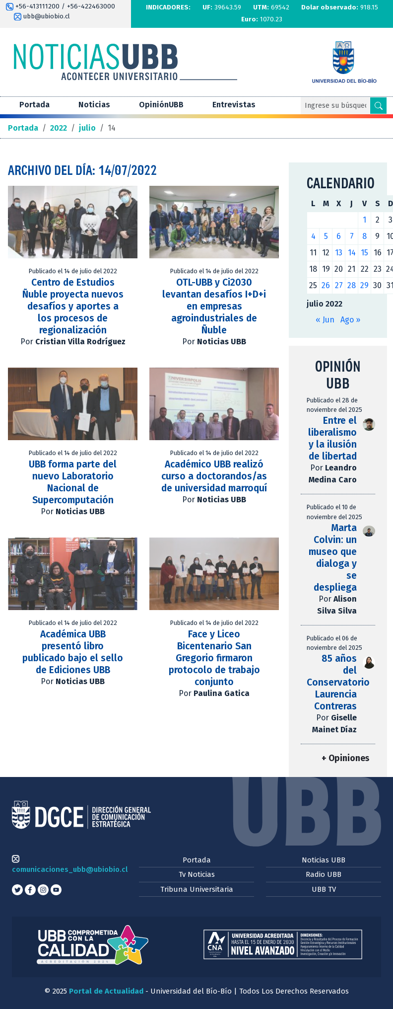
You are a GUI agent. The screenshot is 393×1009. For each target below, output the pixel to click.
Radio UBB (323, 874)
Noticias (94, 104)
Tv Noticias (197, 874)
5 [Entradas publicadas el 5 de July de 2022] (326, 236)
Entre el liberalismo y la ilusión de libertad (332, 438)
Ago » (350, 319)
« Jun (325, 319)
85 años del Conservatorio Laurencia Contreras (338, 682)
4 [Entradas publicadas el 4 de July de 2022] (313, 236)
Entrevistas (234, 104)
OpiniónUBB (161, 104)
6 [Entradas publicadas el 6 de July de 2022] (338, 236)
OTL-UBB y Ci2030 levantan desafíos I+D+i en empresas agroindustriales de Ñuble (214, 306)
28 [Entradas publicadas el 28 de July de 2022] (351, 285)
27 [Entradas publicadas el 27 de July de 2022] (339, 285)
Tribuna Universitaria (196, 889)
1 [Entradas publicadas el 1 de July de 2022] (364, 220)
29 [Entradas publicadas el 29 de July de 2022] (364, 285)
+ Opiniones (345, 758)
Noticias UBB (323, 859)
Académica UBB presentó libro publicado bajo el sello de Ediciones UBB (72, 652)
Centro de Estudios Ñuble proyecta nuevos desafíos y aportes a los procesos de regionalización (73, 306)
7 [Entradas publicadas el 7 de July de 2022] (352, 236)
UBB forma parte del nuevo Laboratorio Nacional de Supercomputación (73, 482)
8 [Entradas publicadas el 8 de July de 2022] (364, 236)
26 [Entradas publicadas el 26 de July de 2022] (326, 285)
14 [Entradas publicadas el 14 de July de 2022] (352, 252)
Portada (34, 104)
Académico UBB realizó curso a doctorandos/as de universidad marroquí (214, 476)
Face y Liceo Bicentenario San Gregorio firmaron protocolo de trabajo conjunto (214, 658)
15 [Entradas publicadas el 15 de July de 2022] (364, 252)
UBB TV (324, 889)
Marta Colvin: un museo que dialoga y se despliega (333, 557)
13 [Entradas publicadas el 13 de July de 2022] (338, 252)
